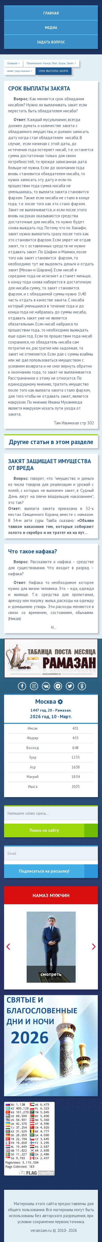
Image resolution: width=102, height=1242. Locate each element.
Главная (51, 13)
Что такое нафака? (32, 551)
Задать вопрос (51, 42)
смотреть (51, 974)
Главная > (13, 63)
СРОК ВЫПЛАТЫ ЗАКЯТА (53, 71)
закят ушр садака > (19, 71)
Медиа (51, 27)
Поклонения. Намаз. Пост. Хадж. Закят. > (51, 63)
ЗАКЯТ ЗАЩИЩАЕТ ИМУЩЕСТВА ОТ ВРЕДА (49, 464)
